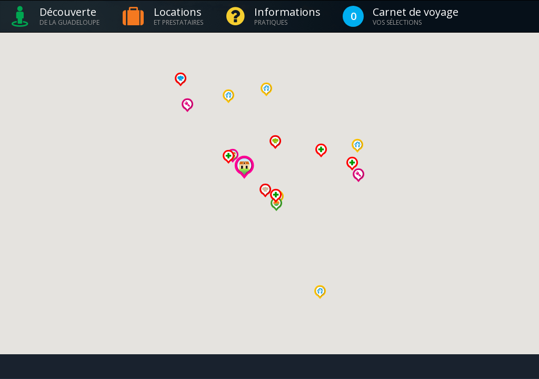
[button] (228, 96)
